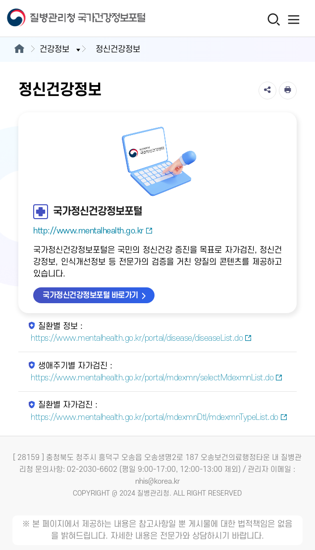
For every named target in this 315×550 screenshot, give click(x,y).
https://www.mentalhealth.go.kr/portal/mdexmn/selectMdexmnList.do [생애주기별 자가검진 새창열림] (157, 377)
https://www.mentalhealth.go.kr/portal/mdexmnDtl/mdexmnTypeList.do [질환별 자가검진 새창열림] (159, 417)
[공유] (267, 90)
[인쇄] (288, 90)
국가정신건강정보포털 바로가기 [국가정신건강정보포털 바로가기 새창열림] (90, 295)
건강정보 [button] (61, 49)
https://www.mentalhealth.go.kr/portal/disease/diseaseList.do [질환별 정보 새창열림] (141, 338)
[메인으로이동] (19, 49)
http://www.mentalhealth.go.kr (93, 231)
